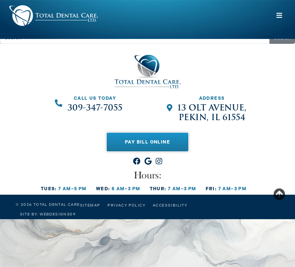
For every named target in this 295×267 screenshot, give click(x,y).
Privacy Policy (126, 205)
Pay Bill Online (147, 142)
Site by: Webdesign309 (48, 214)
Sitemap (90, 205)
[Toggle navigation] (279, 15)
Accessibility (170, 205)
